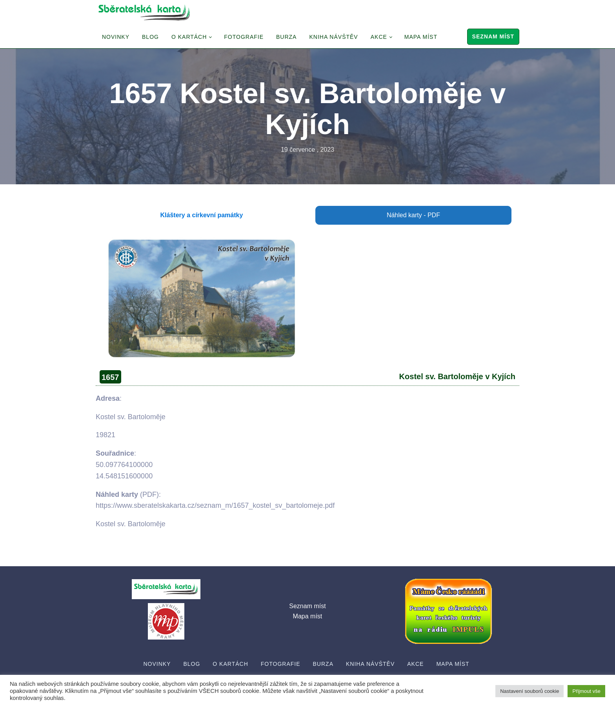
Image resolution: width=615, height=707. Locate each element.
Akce (379, 37)
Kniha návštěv (333, 37)
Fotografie (244, 37)
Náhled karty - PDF (413, 215)
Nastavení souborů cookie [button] (529, 691)
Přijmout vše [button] (586, 691)
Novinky (115, 37)
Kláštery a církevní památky (201, 215)
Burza (286, 37)
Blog (150, 37)
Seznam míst (493, 36)
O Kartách (189, 37)
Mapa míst (420, 37)
